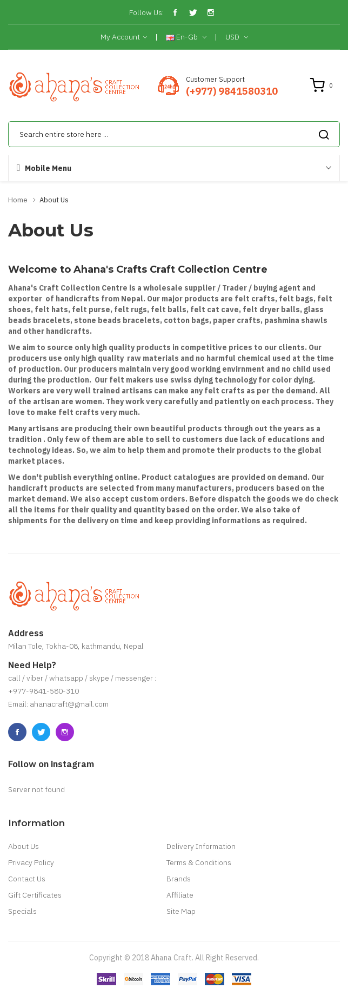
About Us (54, 200)
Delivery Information (201, 846)
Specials (22, 911)
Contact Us (26, 879)
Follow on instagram (51, 764)
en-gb (186, 37)
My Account (124, 37)
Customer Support (215, 79)
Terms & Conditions (198, 862)
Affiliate (179, 895)
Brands (178, 879)
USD (236, 37)
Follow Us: (146, 12)
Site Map (181, 911)
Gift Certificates (35, 895)
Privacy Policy (31, 862)
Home (18, 200)
